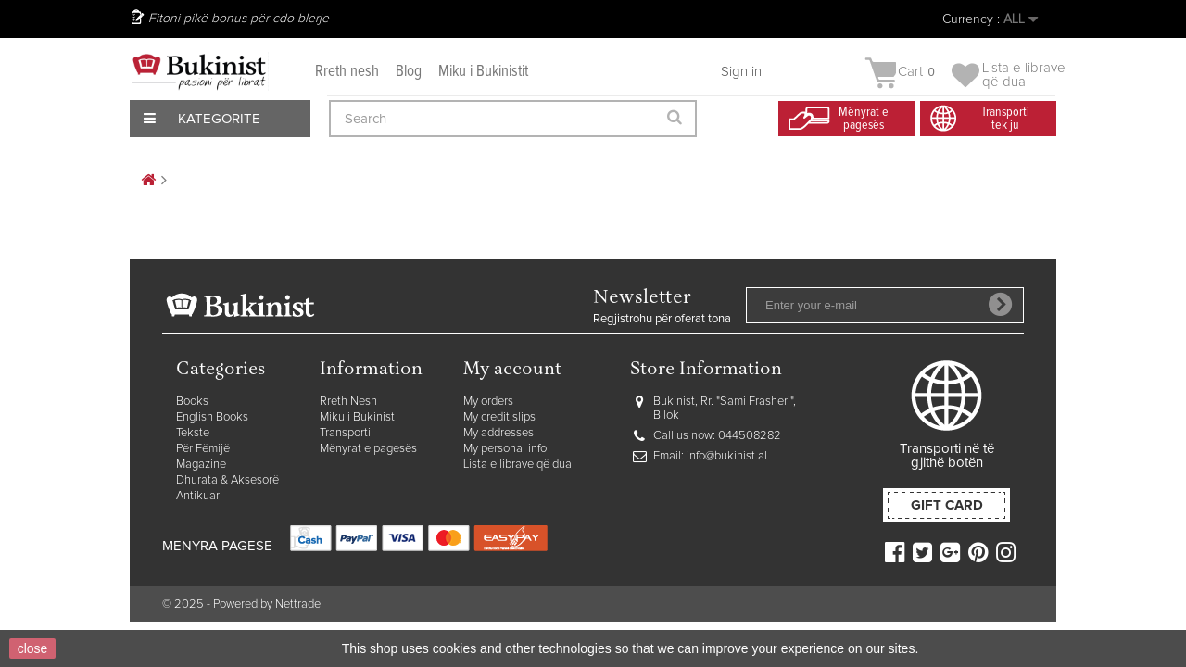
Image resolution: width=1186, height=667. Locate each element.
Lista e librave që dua (517, 465)
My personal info (505, 449)
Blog (409, 72)
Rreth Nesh (348, 402)
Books (192, 402)
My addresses (498, 433)
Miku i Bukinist (357, 417)
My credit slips (499, 417)
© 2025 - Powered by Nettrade (241, 604)
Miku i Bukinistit (483, 72)
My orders (488, 402)
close (33, 648)
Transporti (345, 433)
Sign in (741, 72)
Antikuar (198, 496)
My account (512, 370)
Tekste (192, 433)
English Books (212, 417)
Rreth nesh (347, 72)
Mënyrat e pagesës (368, 449)
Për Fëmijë (203, 449)
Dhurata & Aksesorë (227, 480)
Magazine (201, 465)
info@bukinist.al (727, 456)
